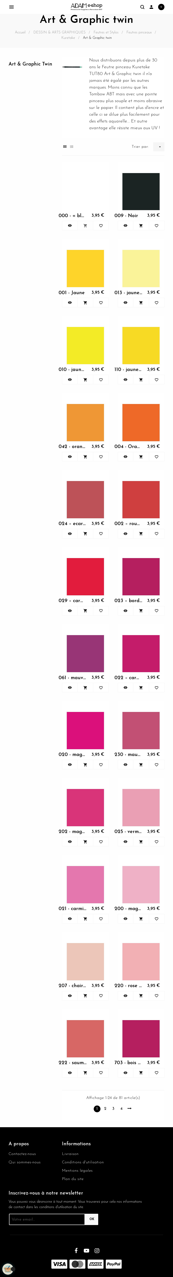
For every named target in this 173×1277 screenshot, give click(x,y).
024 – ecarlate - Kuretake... (72, 523)
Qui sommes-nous (25, 1162)
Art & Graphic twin (30, 64)
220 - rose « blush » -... (128, 986)
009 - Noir (126, 216)
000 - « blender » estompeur (72, 216)
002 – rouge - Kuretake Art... (128, 523)
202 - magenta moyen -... (72, 831)
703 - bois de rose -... (128, 1063)
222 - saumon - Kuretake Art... (72, 1063)
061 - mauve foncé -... (72, 678)
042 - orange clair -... (72, 446)
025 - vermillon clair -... (128, 831)
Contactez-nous (22, 1154)
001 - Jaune (72, 293)
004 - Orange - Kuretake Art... (128, 446)
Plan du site (73, 1179)
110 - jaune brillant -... (128, 369)
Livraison (70, 1154)
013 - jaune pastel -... (128, 293)
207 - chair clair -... (72, 986)
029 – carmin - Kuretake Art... (72, 601)
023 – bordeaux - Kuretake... (128, 601)
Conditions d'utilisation (83, 1162)
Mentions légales (77, 1171)
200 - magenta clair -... (128, 908)
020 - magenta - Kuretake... (72, 754)
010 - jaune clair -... (72, 369)
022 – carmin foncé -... (128, 678)
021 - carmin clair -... (72, 908)
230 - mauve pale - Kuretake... (128, 754)
